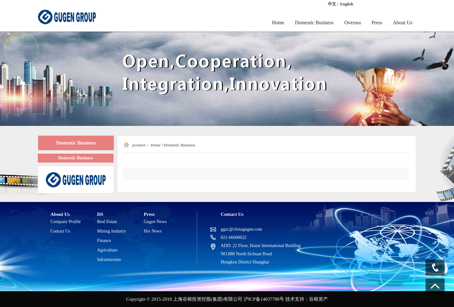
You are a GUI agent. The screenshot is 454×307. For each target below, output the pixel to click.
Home (278, 22)
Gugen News (155, 221)
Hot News (152, 231)
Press (376, 22)
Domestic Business (314, 22)
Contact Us (60, 231)
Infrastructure (109, 259)
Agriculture (107, 250)
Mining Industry (111, 231)
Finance (104, 240)
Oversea (352, 22)
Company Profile (65, 221)
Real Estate (107, 221)
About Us (402, 22)
